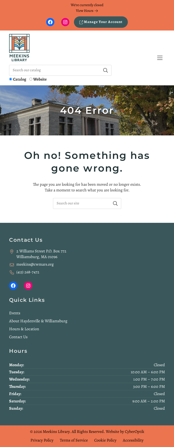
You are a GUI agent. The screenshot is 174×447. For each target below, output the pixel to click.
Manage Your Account (101, 21)
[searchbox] (87, 203)
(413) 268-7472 (27, 272)
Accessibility (133, 440)
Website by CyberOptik (125, 431)
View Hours (87, 10)
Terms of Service (74, 440)
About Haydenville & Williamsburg (38, 321)
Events (14, 313)
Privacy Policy (41, 440)
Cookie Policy (105, 440)
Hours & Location (24, 329)
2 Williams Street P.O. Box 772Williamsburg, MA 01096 (41, 253)
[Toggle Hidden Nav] (160, 58)
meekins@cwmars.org (35, 264)
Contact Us (18, 337)
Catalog (19, 79)
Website (40, 79)
